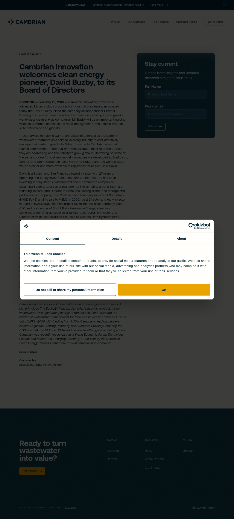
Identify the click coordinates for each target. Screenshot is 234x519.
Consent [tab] (52, 238)
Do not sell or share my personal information (70, 289)
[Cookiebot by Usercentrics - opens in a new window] (191, 226)
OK (164, 289)
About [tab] (181, 238)
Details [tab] (117, 238)
